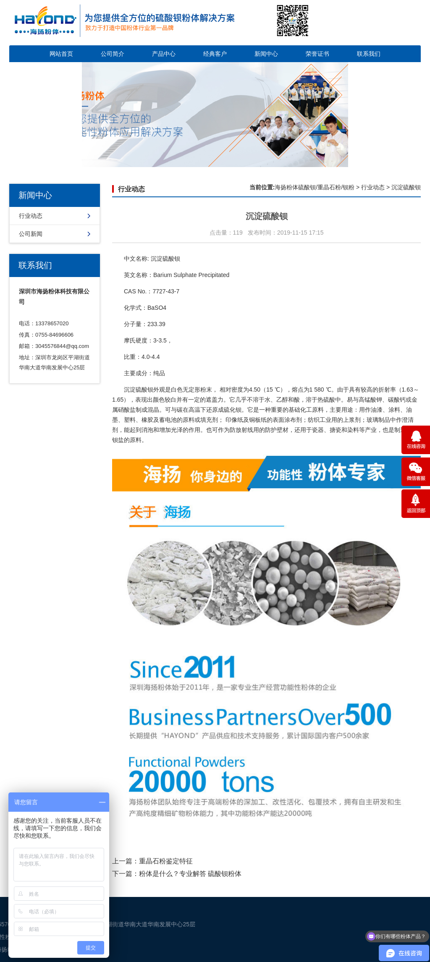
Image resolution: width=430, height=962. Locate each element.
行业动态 (30, 215)
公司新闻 (30, 233)
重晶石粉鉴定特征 (166, 861)
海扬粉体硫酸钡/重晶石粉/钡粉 (314, 187)
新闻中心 (266, 53)
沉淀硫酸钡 (165, 258)
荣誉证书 (317, 53)
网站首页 (61, 53)
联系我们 (368, 53)
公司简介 (112, 53)
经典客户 (215, 53)
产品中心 (164, 53)
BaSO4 (156, 307)
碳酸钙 (397, 399)
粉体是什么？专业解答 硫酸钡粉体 (190, 873)
